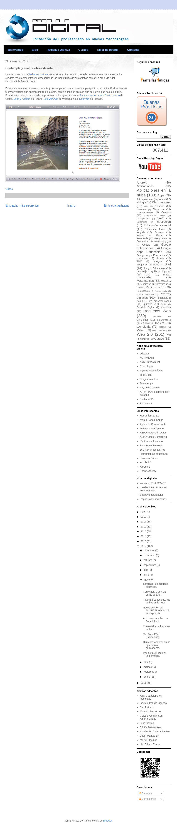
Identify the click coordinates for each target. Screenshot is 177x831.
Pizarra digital (161, 291)
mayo (147, 579)
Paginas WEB (155, 287)
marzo (147, 666)
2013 (144, 541)
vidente (163, 327)
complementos (145, 212)
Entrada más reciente (22, 205)
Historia (160, 258)
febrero (148, 671)
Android (142, 182)
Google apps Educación (151, 255)
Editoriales (142, 222)
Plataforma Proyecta (151, 445)
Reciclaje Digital (145, 307)
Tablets (159, 323)
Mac (148, 274)
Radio (163, 304)
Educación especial (157, 225)
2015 (144, 531)
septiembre (150, 565)
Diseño (160, 218)
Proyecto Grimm (149, 458)
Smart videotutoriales (152, 494)
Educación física (155, 229)
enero (147, 676)
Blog (35, 49)
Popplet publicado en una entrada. (154, 654)
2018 (144, 516)
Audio (162, 199)
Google (146, 244)
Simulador (142, 319)
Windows (144, 339)
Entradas (145, 793)
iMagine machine (149, 379)
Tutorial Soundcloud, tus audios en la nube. (156, 601)
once (139, 287)
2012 (144, 546)
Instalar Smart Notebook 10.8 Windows (153, 489)
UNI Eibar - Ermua (150, 744)
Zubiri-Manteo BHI (150, 735)
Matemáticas (145, 280)
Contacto (133, 49)
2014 (144, 536)
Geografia (159, 238)
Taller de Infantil (108, 49)
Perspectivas (143, 291)
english (141, 232)
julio (146, 569)
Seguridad (157, 316)
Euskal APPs (147, 399)
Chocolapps (146, 366)
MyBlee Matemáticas (151, 370)
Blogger (107, 820)
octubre (148, 560)
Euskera (159, 232)
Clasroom (141, 209)
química (147, 304)
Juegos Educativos (154, 268)
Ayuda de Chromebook (153, 424)
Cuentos (166, 212)
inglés (156, 264)
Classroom (158, 209)
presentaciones (162, 301)
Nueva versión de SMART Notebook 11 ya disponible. (156, 610)
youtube (158, 338)
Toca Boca (146, 374)
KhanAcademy (148, 471)
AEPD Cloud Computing (153, 436)
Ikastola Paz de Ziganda (153, 703)
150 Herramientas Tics (152, 449)
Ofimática (160, 284)
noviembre (150, 555)
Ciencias (159, 206)
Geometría (143, 241)
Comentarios (147, 798)
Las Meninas (51, 98)
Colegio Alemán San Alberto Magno (151, 717)
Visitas (9, 189)
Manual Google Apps (151, 419)
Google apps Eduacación (154, 249)
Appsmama (146, 403)
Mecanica (166, 281)
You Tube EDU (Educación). (151, 636)
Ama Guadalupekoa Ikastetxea (151, 697)
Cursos (83, 49)
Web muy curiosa (38, 74)
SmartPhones (164, 320)
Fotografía (142, 238)
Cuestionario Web (154, 215)
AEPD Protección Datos (153, 432)
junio (146, 574)
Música (144, 284)
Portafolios (142, 301)
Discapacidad (143, 218)
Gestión (157, 241)
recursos (166, 307)
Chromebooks (161, 202)
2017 (144, 521)
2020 (144, 512)
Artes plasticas (145, 199)
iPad (168, 264)
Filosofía (141, 235)
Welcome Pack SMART (153, 483)
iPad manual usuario (151, 441)
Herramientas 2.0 (149, 415)
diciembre (149, 550)
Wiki (168, 335)
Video (140, 330)
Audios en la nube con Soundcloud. (155, 620)
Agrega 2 (145, 466)
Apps (161, 195)
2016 (144, 526)
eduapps (145, 353)
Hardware (142, 258)
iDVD (139, 261)
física (159, 235)
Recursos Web (157, 311)
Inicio (71, 205)
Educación (164, 221)
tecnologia (144, 326)
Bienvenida (15, 49)
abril (146, 662)
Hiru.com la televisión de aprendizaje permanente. (156, 645)
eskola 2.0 (145, 462)
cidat (146, 206)
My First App (147, 357)
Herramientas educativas (154, 453)
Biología (141, 202)
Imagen (158, 261)
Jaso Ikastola (147, 723)
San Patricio (146, 707)
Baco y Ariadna (21, 98)
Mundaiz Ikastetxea (151, 711)
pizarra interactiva (145, 294)
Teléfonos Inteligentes (152, 428)
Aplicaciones (145, 186)
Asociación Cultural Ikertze (155, 731)
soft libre (145, 323)
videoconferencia (159, 330)
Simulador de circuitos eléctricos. (155, 585)
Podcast (161, 297)
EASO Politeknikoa (150, 727)
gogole (168, 241)
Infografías (142, 264)
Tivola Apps (146, 383)
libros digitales (162, 271)
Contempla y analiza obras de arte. (154, 593)
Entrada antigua (116, 205)
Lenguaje (142, 271)
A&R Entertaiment (150, 362)
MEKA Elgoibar (148, 740)
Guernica (84, 98)
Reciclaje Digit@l (58, 49)
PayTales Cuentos (150, 387)
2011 (144, 682)
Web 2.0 (145, 334)
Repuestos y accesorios (153, 499)
